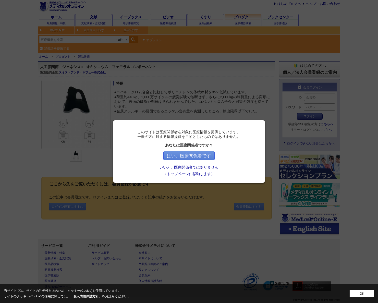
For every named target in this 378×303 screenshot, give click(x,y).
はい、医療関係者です (189, 155)
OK (362, 293)
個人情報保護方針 (86, 296)
